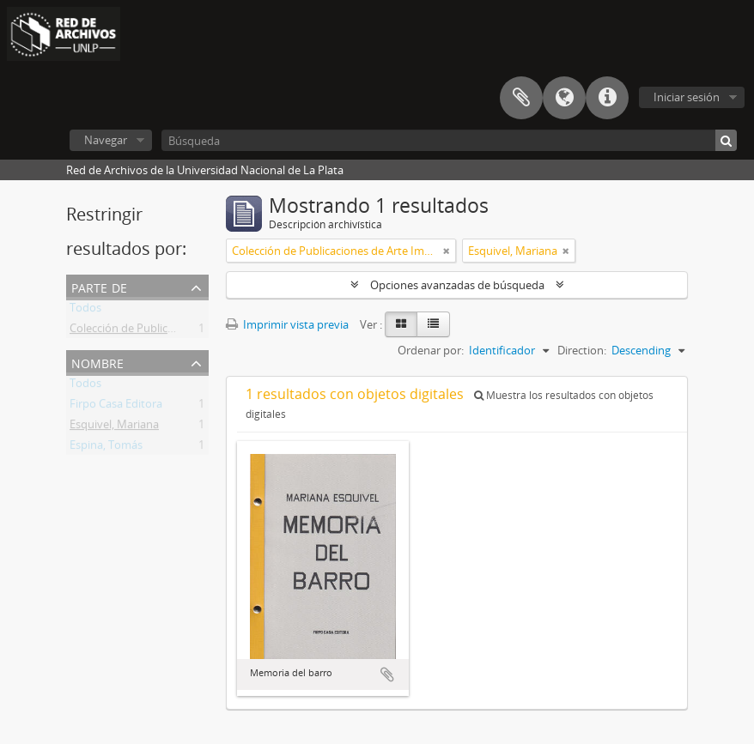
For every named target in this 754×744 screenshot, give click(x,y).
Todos (85, 310)
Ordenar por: (431, 350)
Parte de (99, 286)
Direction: (581, 350)
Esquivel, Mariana (114, 427)
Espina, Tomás (106, 448)
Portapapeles (521, 97)
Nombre (97, 361)
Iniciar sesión (687, 97)
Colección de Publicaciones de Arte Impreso (180, 331)
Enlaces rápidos (607, 97)
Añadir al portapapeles (387, 674)
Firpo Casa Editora (116, 406)
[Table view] (433, 324)
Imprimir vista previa (287, 324)
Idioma (564, 97)
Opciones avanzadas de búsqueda (457, 285)
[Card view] (401, 324)
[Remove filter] (446, 250)
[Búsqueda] (449, 140)
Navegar (105, 140)
